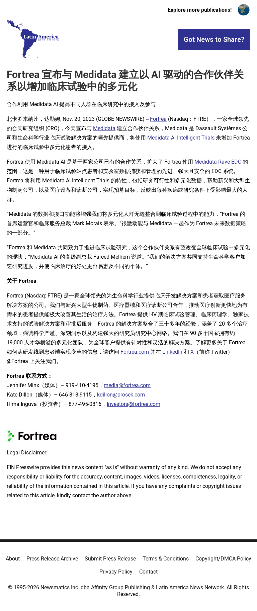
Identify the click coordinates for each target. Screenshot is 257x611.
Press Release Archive (52, 558)
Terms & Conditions (166, 558)
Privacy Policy (116, 572)
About (13, 558)
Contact (148, 572)
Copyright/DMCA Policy (223, 558)
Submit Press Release (110, 558)
